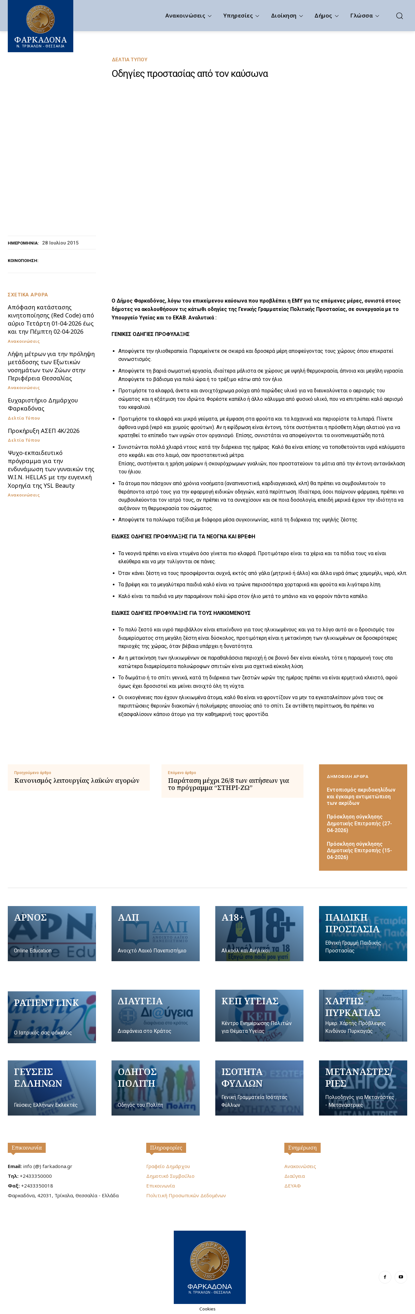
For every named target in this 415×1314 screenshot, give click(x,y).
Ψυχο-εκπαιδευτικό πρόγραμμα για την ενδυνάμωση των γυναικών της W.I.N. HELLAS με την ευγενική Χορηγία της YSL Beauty (51, 469)
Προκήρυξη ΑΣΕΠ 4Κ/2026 (43, 431)
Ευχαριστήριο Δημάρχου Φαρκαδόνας (43, 404)
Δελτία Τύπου (130, 59)
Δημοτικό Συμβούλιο (170, 1176)
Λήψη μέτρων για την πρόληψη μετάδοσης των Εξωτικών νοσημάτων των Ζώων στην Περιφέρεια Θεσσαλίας (51, 366)
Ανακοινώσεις (24, 341)
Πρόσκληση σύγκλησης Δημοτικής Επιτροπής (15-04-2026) (359, 851)
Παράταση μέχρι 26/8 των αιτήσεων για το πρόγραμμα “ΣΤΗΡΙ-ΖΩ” (228, 784)
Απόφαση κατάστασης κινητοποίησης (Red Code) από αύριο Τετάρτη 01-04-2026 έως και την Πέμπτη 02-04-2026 (51, 319)
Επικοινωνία (27, 1147)
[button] (399, 15)
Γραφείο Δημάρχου (168, 1166)
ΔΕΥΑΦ (292, 1185)
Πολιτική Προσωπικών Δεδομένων (186, 1195)
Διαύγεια (294, 1176)
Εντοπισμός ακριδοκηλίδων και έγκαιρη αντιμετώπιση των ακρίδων (361, 796)
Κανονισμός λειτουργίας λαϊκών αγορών (76, 780)
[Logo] (209, 1267)
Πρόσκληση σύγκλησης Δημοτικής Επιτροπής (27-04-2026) (359, 823)
